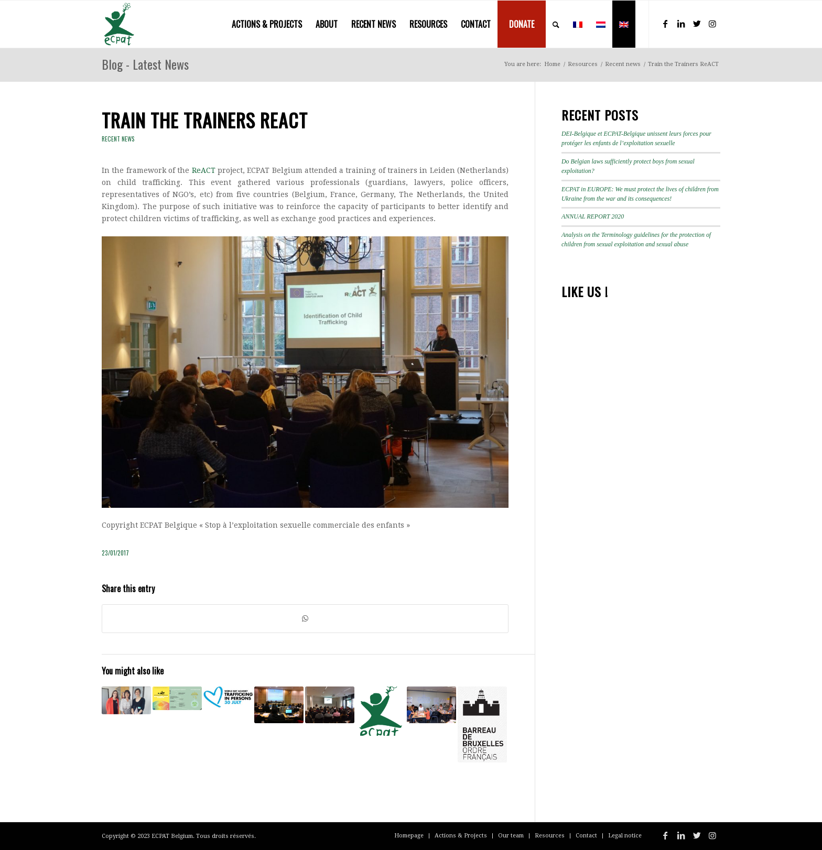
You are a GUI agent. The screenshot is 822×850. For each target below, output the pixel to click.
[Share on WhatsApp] (305, 619)
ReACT (203, 170)
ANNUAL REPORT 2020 (592, 216)
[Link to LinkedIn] (681, 23)
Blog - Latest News (145, 64)
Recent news (118, 139)
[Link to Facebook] (665, 23)
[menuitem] (267, 24)
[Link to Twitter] (697, 23)
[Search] (556, 24)
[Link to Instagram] (712, 23)
